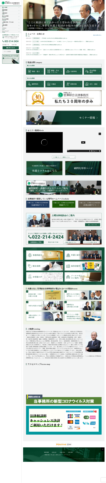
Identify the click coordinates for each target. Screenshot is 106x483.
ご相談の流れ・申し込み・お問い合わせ (52, 454)
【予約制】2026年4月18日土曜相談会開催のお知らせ (54, 38)
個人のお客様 (10, 17)
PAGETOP (103, 449)
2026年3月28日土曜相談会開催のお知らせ (51, 44)
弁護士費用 (10, 26)
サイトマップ (10, 32)
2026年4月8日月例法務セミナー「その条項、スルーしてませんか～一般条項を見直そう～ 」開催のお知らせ (67, 41)
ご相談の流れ (62, 452)
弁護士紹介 (10, 14)
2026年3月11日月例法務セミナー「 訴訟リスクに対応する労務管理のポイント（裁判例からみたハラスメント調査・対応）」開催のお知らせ (60, 49)
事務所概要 (10, 10)
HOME (5, 7)
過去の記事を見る (97, 35)
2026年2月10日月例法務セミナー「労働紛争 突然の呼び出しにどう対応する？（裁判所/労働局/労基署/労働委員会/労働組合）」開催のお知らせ (61, 54)
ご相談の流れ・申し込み (10, 23)
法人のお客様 (10, 20)
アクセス (10, 29)
